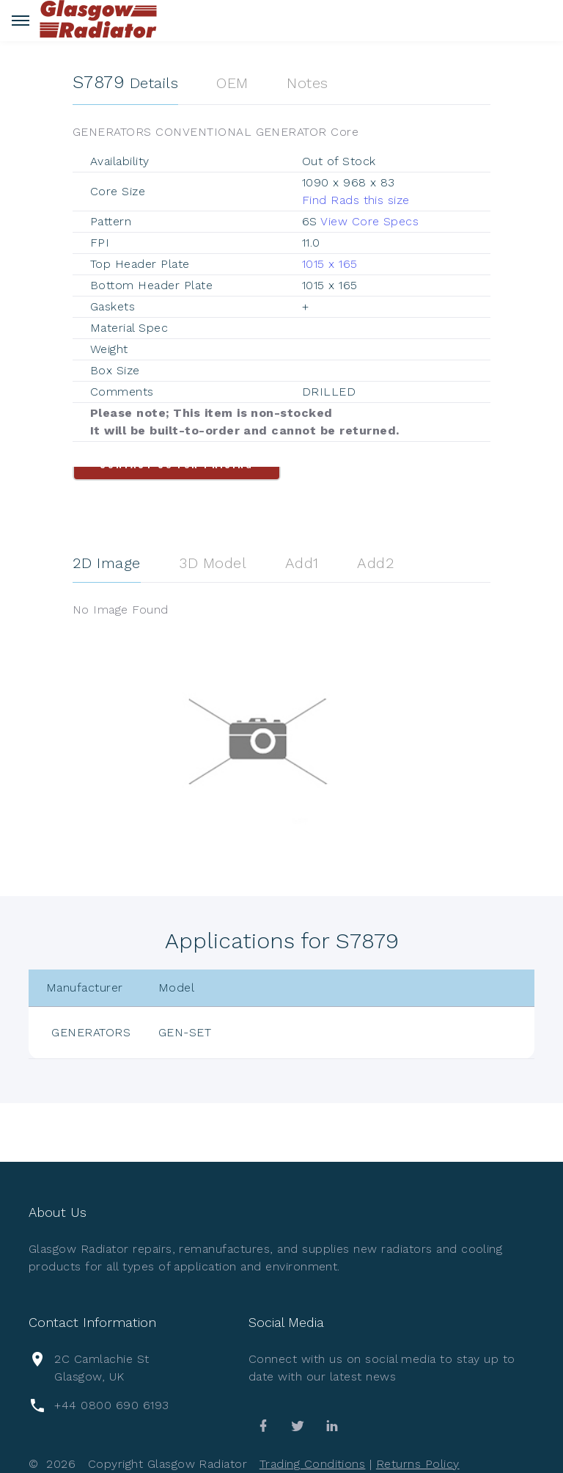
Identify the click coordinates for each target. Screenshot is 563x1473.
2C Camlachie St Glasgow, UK (101, 1367)
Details (125, 82)
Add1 (302, 563)
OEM (232, 83)
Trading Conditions (313, 1464)
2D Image (107, 563)
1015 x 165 (330, 264)
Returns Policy (418, 1464)
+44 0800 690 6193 (111, 1405)
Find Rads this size (356, 200)
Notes (307, 83)
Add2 (375, 563)
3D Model (212, 563)
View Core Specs (369, 221)
